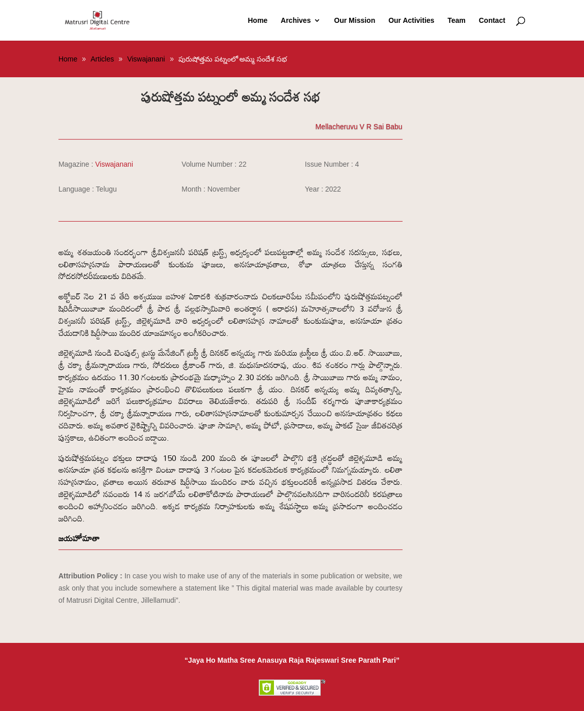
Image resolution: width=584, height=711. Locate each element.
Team (457, 20)
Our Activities (411, 20)
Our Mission (354, 20)
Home (257, 20)
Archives (296, 20)
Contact (492, 20)
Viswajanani (114, 164)
